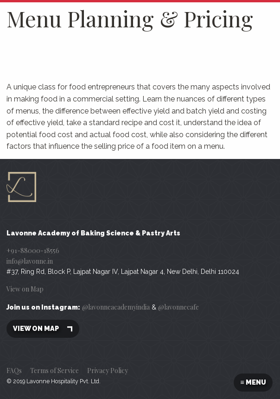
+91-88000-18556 (32, 250)
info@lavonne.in (29, 261)
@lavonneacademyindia (116, 307)
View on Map (25, 289)
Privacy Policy (107, 370)
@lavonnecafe (178, 307)
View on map (42, 329)
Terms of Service (54, 370)
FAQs (14, 370)
